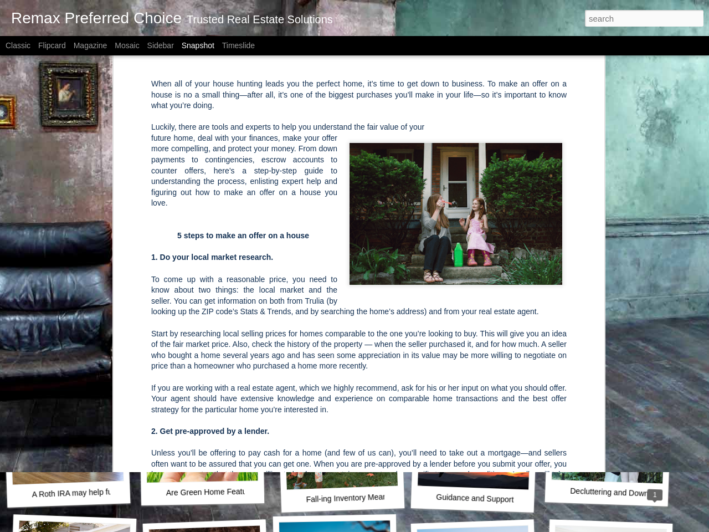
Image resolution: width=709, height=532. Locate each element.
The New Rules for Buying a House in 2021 (513, 340)
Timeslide (238, 45)
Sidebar (160, 45)
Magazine (90, 45)
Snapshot (198, 45)
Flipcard (52, 45)
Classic (18, 45)
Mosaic (127, 45)
